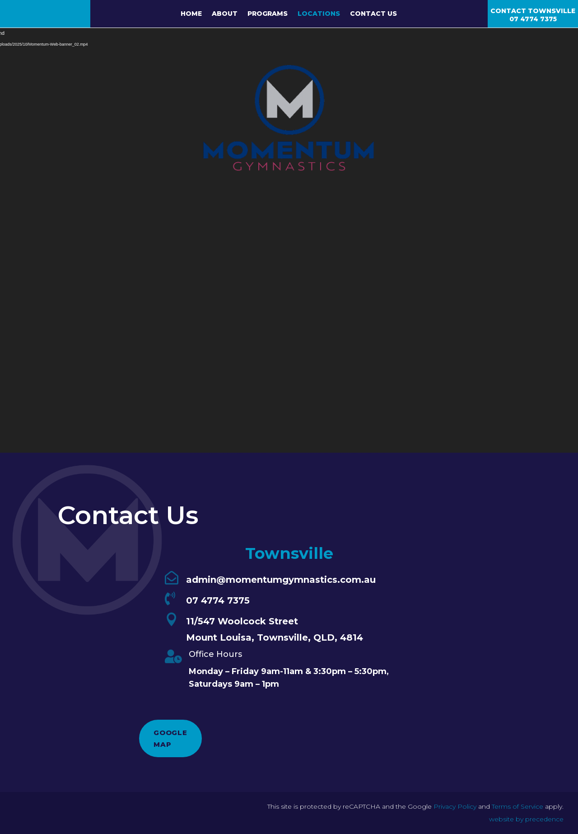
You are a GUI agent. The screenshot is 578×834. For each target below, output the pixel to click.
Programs (267, 14)
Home (191, 14)
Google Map (170, 738)
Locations (319, 14)
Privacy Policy (455, 806)
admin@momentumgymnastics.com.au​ (281, 579)
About (225, 14)
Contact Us (373, 14)
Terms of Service (517, 806)
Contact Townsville (532, 11)
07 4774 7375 (533, 19)
